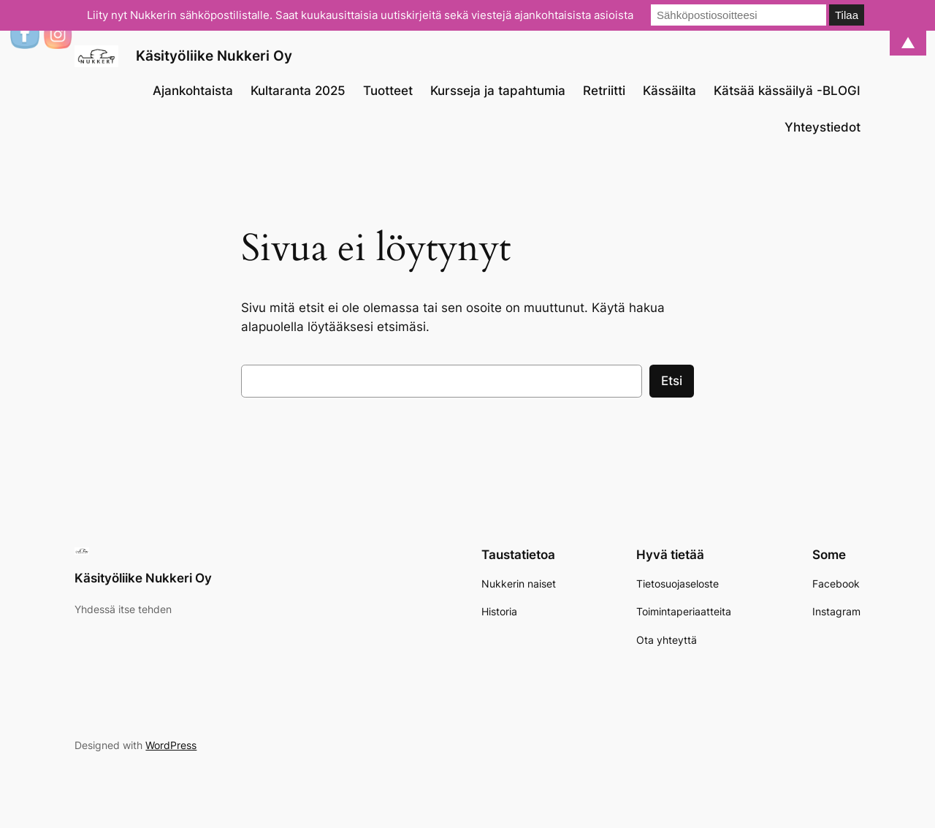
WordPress (170, 745)
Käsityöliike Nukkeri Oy (214, 55)
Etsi (671, 380)
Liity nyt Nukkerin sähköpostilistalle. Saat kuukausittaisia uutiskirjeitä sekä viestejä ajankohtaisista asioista (360, 15)
